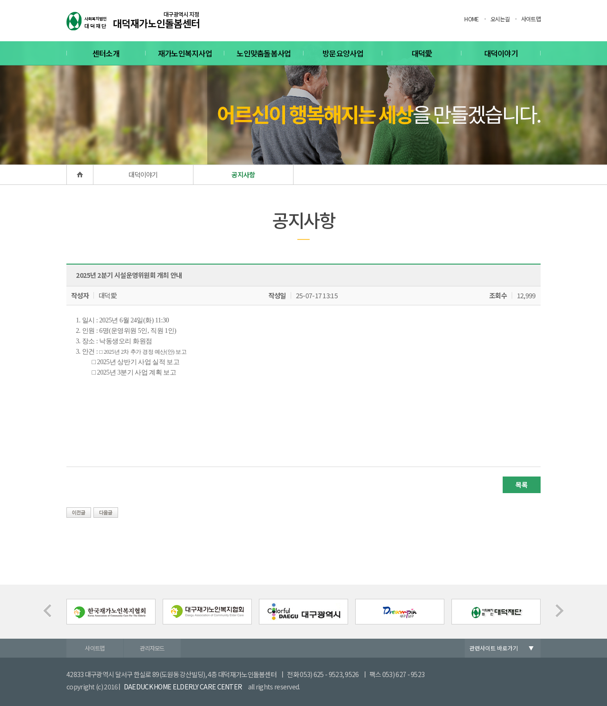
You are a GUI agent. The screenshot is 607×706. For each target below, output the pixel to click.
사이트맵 (531, 19)
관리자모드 (152, 648)
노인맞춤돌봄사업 (264, 53)
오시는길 (500, 19)
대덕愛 (422, 53)
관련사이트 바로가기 (493, 648)
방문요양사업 (342, 53)
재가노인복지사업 (185, 53)
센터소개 (106, 53)
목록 (521, 484)
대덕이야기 (501, 53)
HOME (471, 19)
